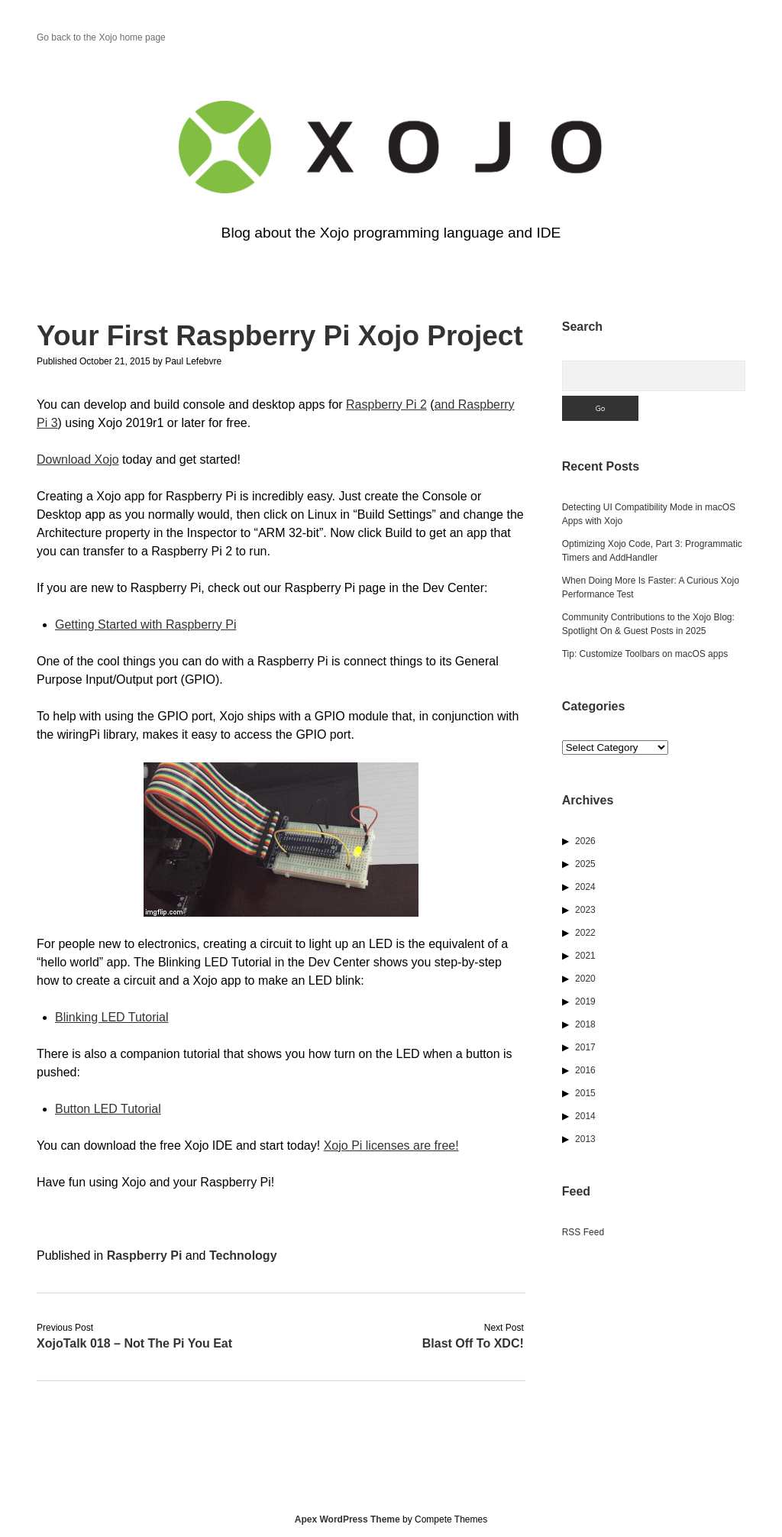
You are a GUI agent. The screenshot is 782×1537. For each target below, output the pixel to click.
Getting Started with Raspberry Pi (145, 624)
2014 (585, 1116)
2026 (585, 841)
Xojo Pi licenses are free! (391, 1145)
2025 (585, 864)
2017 (585, 1047)
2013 (585, 1139)
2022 (585, 932)
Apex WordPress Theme (347, 1519)
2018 (585, 1024)
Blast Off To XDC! (473, 1343)
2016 (585, 1070)
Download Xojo (78, 459)
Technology (243, 1255)
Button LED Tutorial (108, 1108)
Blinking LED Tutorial (112, 1017)
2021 (585, 955)
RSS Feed (583, 1232)
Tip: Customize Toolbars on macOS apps (645, 654)
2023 (585, 909)
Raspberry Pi (145, 1255)
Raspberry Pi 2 (386, 404)
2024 (585, 887)
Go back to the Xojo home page (101, 37)
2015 (585, 1093)
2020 (585, 978)
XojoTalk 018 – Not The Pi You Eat (134, 1343)
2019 (585, 1001)
